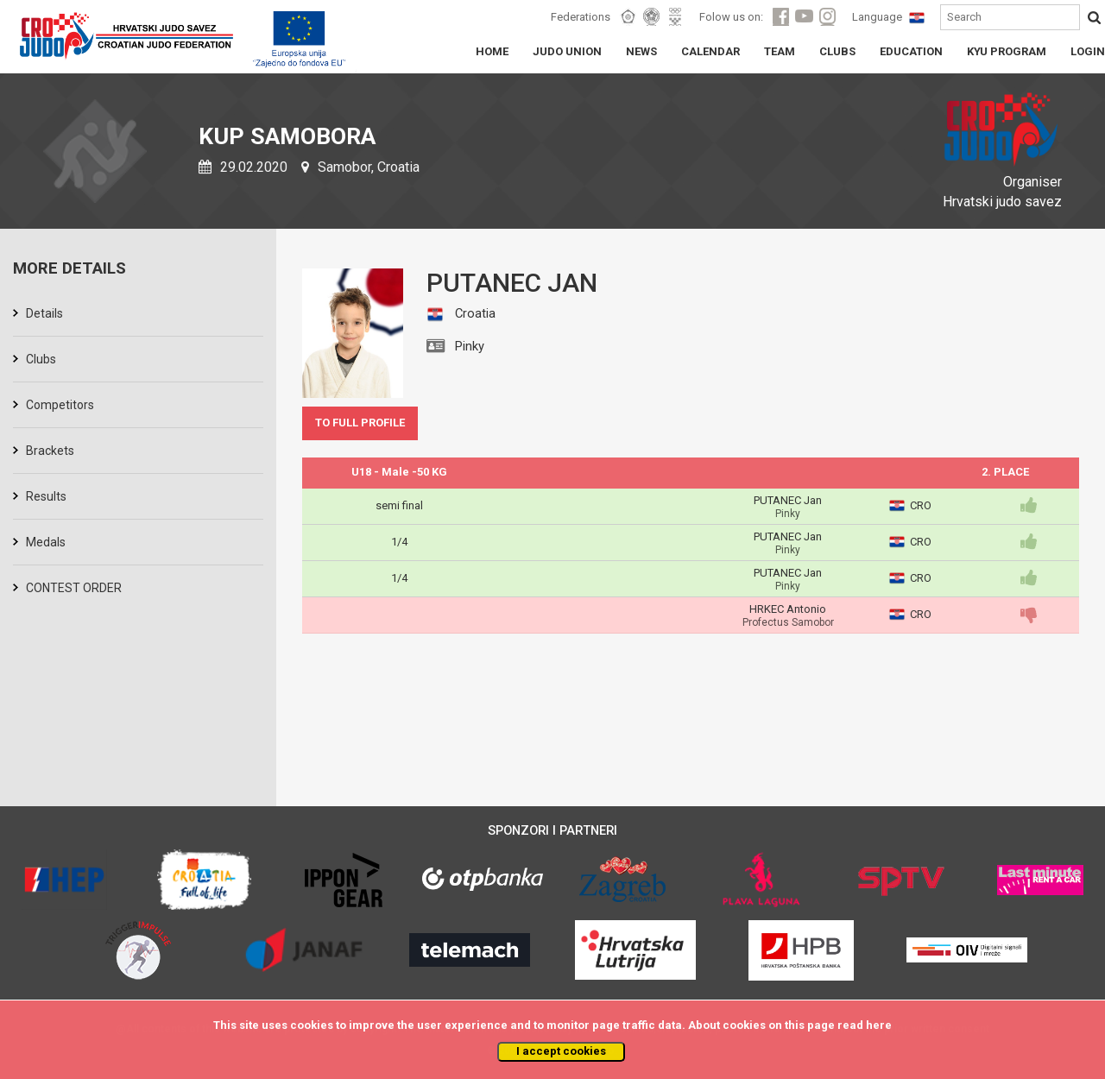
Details (44, 313)
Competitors (60, 405)
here (879, 1025)
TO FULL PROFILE (360, 422)
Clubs (41, 359)
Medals (46, 542)
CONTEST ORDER (74, 588)
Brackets (50, 450)
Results (46, 496)
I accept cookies (561, 1050)
